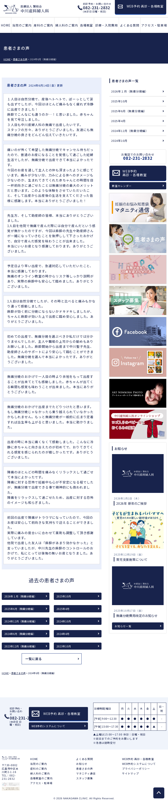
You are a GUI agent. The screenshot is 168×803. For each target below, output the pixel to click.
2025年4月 (62, 609)
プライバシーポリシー (136, 768)
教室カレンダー (122, 186)
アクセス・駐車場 (154, 25)
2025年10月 (63, 596)
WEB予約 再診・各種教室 (138, 759)
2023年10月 (63, 646)
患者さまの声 (84, 768)
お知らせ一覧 (123, 626)
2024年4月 (62, 634)
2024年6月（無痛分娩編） (20, 634)
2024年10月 (63, 621)
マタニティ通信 (86, 773)
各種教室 (86, 25)
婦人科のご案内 (66, 25)
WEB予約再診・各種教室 (134, 173)
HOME (5, 25)
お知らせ (81, 764)
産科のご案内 (43, 25)
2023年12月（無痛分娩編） (20, 646)
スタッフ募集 (84, 778)
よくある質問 (129, 25)
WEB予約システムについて (48, 726)
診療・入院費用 (106, 25)
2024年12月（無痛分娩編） (20, 621)
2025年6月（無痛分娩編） (20, 609)
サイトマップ (130, 773)
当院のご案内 (22, 25)
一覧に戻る (33, 658)
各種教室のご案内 (41, 778)
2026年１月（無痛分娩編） (20, 596)
